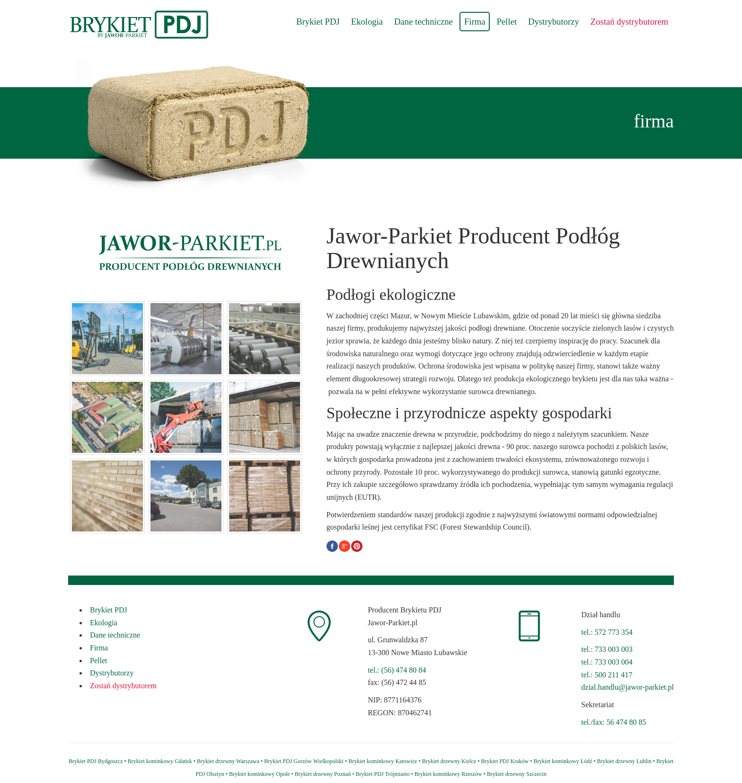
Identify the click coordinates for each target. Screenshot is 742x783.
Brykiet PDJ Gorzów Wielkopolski (304, 761)
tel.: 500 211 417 (606, 675)
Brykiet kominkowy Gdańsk (160, 761)
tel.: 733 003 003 (606, 649)
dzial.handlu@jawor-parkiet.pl (627, 687)
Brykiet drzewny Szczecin (517, 774)
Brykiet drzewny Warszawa (228, 761)
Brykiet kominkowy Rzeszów (448, 774)
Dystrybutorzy (553, 22)
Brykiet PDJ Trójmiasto (383, 774)
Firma (475, 22)
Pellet (506, 22)
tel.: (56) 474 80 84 (397, 670)
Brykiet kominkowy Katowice (382, 761)
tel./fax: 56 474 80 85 (613, 722)
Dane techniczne (423, 22)
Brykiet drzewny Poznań (323, 774)
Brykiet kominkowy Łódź (562, 761)
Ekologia (367, 22)
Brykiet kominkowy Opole (259, 774)
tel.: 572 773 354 (606, 632)
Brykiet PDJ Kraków (505, 761)
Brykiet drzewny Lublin (624, 761)
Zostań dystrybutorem (629, 22)
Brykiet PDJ (318, 22)
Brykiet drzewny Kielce (449, 761)
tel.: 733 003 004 (606, 662)
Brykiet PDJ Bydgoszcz (96, 761)
